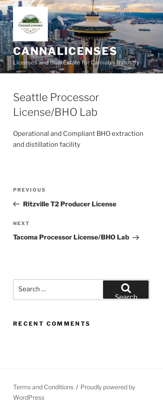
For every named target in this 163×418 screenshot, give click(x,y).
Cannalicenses (65, 51)
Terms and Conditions (43, 387)
